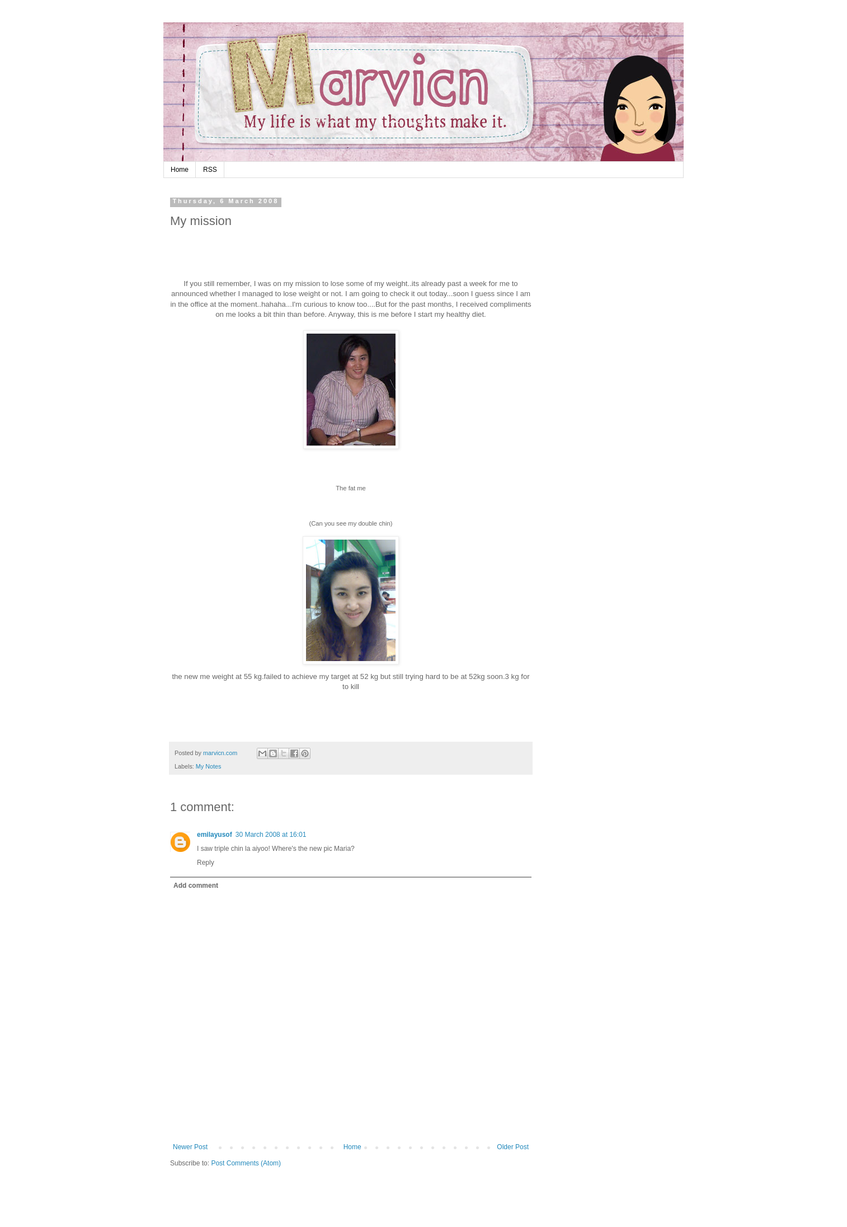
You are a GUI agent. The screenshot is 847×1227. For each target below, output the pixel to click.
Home (180, 170)
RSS (210, 170)
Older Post (513, 1147)
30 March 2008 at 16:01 (271, 835)
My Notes (209, 766)
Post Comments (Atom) (246, 1163)
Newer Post (190, 1147)
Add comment (195, 885)
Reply (205, 863)
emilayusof (214, 835)
